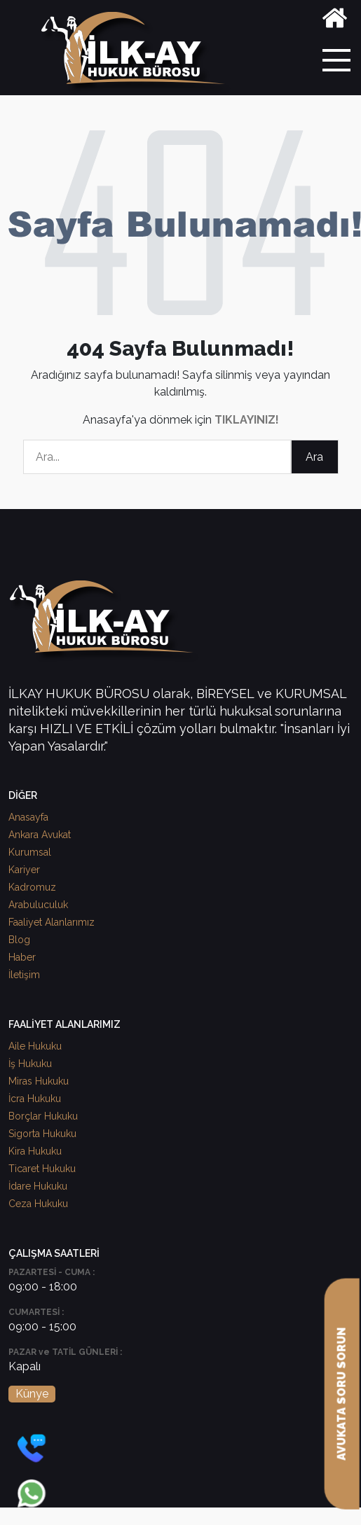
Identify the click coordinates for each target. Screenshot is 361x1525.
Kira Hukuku (35, 1151)
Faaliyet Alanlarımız (51, 922)
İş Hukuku (30, 1063)
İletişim (24, 974)
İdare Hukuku (37, 1186)
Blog (19, 939)
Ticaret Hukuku (42, 1168)
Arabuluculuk (38, 904)
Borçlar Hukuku (43, 1116)
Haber (22, 957)
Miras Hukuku (38, 1081)
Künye (31, 1393)
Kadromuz (32, 887)
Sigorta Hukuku (42, 1133)
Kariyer (24, 869)
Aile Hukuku (35, 1046)
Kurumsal (29, 852)
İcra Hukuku (34, 1098)
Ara (314, 457)
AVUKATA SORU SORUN (341, 1394)
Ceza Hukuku (38, 1203)
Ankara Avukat (39, 834)
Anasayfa (28, 817)
